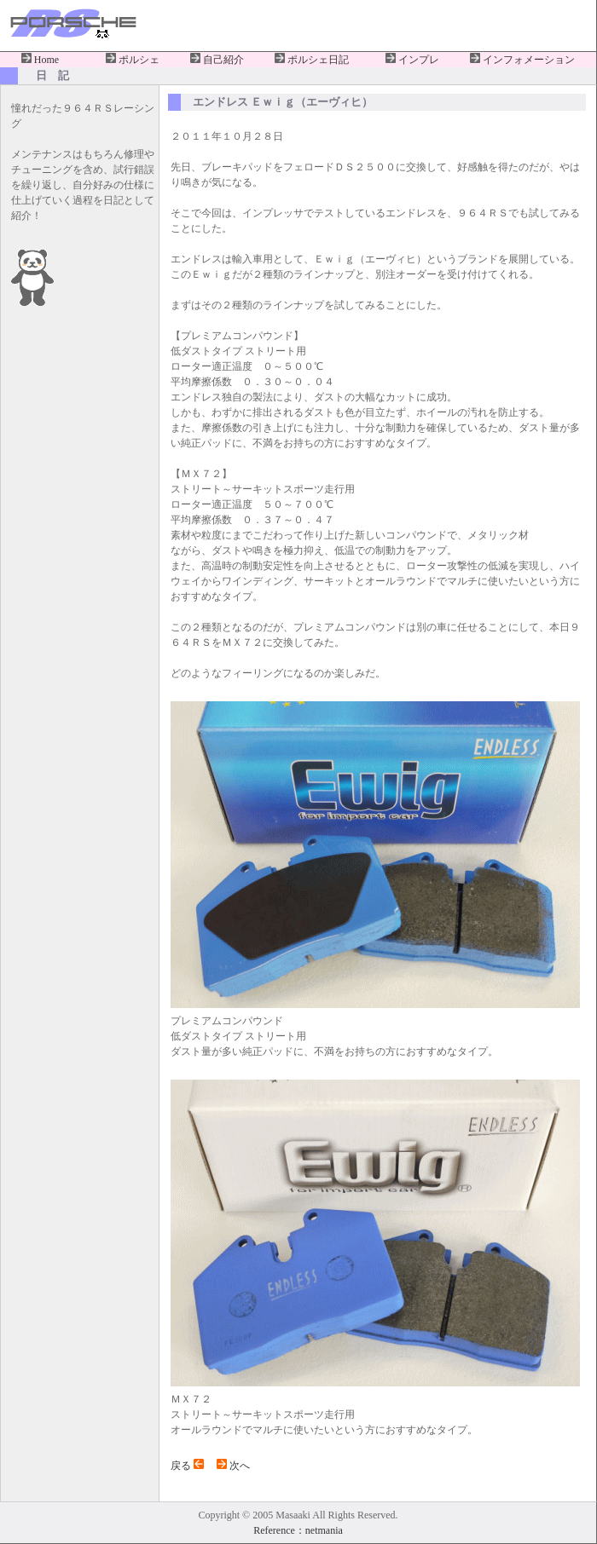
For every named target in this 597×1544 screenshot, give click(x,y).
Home (40, 60)
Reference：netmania (298, 1530)
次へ (233, 1466)
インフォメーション (522, 60)
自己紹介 (217, 60)
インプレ (412, 60)
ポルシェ (132, 60)
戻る (187, 1466)
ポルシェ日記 (312, 60)
